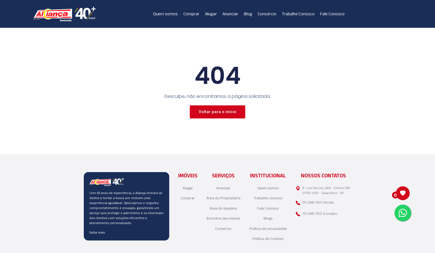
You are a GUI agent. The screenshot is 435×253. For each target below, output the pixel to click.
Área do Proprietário (223, 198)
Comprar (191, 13)
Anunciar (230, 13)
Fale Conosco (332, 13)
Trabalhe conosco (268, 198)
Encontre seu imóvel (223, 218)
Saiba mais (97, 232)
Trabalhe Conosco (298, 13)
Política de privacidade (268, 229)
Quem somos (165, 13)
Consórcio (267, 13)
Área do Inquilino (223, 208)
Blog (248, 13)
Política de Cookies (268, 239)
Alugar (211, 13)
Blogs (268, 218)
